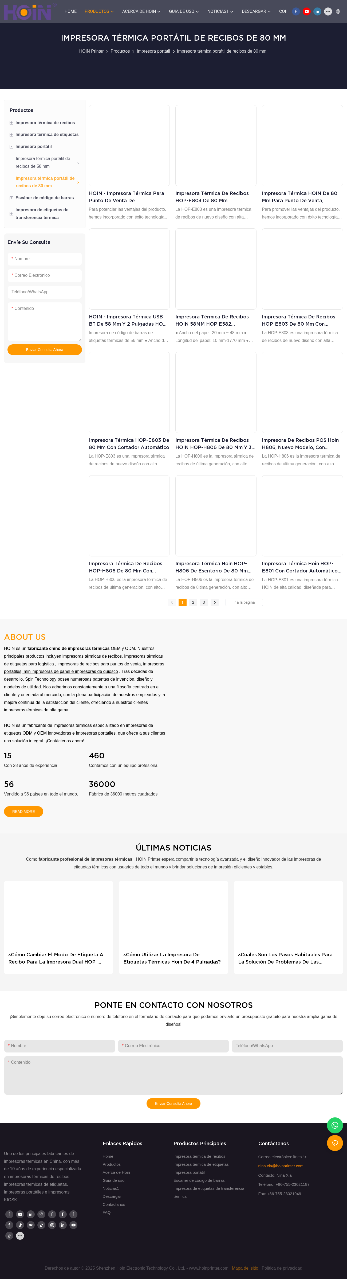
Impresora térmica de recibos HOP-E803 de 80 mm (212, 196)
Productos (120, 51)
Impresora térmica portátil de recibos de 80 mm (221, 51)
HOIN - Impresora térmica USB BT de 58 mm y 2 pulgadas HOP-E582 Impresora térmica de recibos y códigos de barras (128, 320)
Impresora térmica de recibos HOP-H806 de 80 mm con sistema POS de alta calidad (125, 567)
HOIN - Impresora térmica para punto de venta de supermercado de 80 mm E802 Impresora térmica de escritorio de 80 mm (128, 197)
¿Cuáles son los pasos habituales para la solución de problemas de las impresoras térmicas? (285, 958)
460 (97, 756)
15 (8, 756)
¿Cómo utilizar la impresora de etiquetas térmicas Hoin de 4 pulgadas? (172, 958)
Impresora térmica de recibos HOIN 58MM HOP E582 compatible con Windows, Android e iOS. (212, 320)
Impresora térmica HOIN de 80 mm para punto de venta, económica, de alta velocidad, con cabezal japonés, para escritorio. (299, 197)
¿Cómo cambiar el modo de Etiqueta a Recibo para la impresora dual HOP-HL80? (55, 958)
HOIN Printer (91, 51)
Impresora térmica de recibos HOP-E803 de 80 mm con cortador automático (298, 320)
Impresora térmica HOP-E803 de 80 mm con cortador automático (129, 443)
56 (9, 784)
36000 (102, 784)
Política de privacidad (282, 1268)
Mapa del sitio (245, 1268)
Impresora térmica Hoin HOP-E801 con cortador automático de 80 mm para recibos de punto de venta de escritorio (300, 567)
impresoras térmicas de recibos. (92, 656)
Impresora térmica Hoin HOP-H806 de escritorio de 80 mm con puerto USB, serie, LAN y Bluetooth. (211, 567)
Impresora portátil (153, 51)
